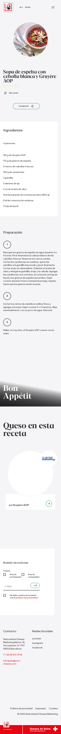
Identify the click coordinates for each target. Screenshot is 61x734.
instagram (37, 643)
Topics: (6, 571)
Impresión (40, 708)
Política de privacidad (21, 708)
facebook (37, 647)
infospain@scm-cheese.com (12, 662)
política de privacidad (26, 597)
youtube (36, 638)
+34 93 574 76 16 (13, 654)
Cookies (53, 708)
